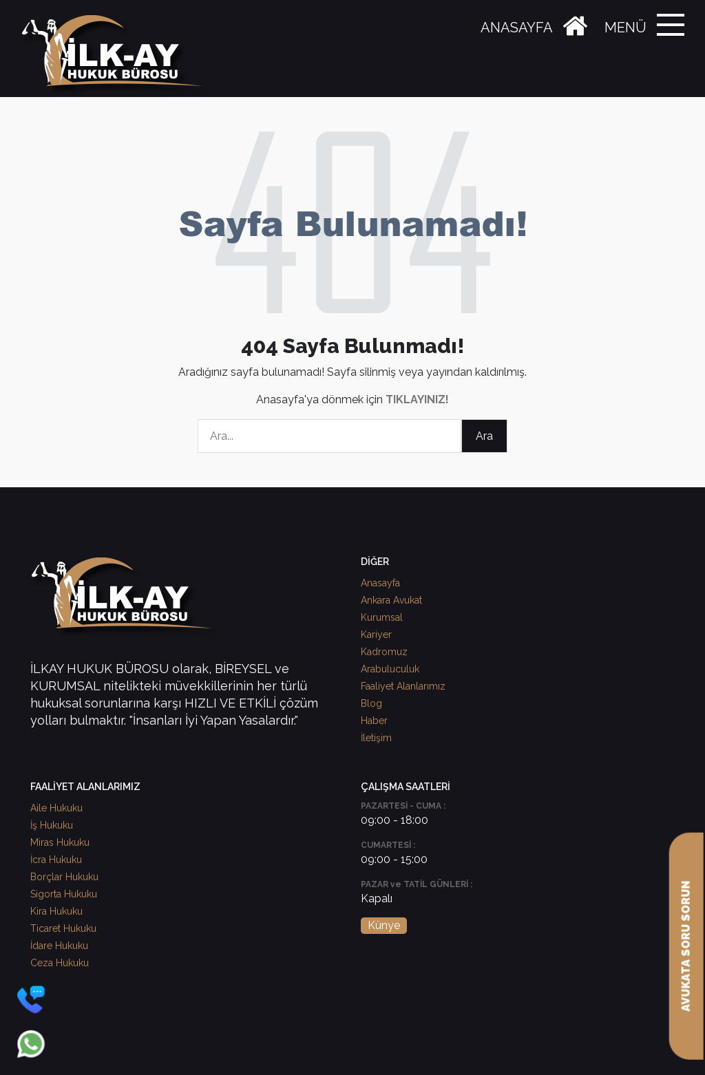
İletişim (376, 737)
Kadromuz (384, 651)
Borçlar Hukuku (64, 876)
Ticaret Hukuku (63, 928)
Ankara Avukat (391, 600)
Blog (371, 703)
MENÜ (625, 27)
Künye (384, 925)
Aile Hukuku (56, 807)
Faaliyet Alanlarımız (403, 686)
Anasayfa (380, 582)
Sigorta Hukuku (63, 894)
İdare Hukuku (59, 945)
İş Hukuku (51, 825)
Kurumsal (382, 617)
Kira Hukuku (56, 911)
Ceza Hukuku (59, 962)
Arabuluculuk (390, 668)
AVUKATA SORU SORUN (686, 946)
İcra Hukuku (56, 859)
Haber (374, 720)
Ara (484, 436)
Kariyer (376, 634)
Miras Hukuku (60, 842)
